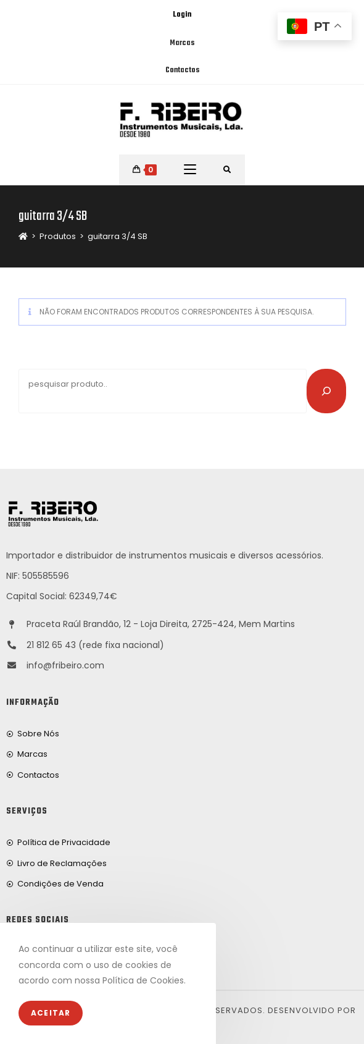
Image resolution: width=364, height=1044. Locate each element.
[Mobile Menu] (190, 169)
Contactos (182, 70)
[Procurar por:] (227, 169)
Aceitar (50, 1013)
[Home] (23, 236)
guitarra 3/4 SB (117, 236)
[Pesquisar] (326, 391)
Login (182, 15)
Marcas (182, 43)
